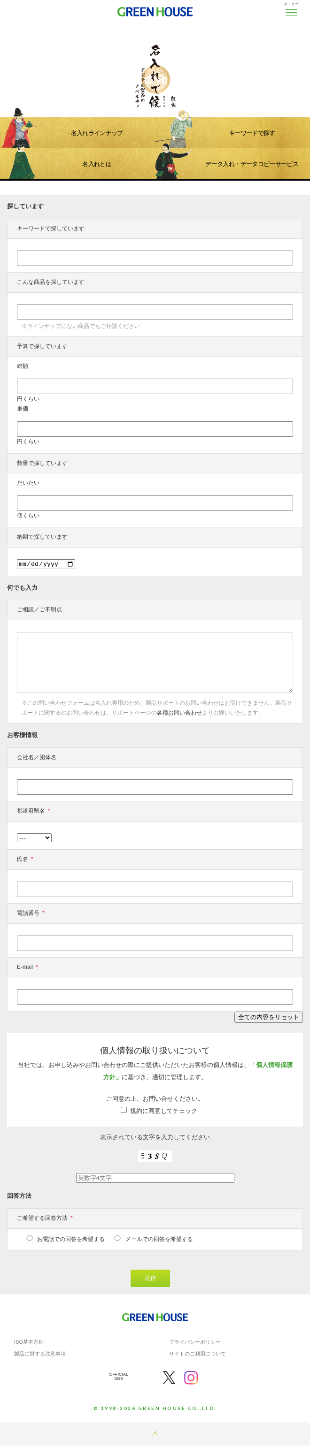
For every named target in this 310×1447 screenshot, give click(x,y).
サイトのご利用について (197, 1355)
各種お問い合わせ (179, 714)
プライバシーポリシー (195, 1343)
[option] (155, 58)
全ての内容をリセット (268, 1018)
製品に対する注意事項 (40, 1355)
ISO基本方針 (29, 1343)
